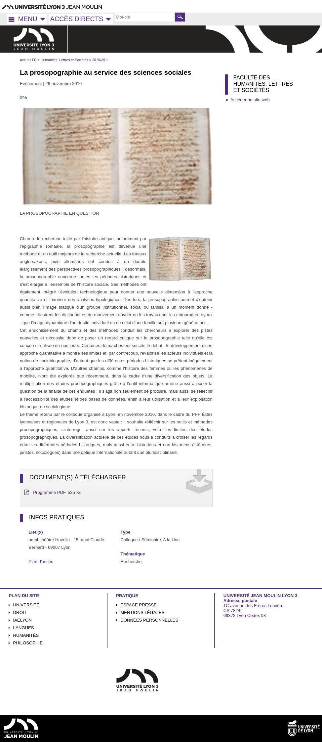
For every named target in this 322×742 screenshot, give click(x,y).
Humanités (26, 635)
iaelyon (22, 620)
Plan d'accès (40, 561)
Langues (23, 627)
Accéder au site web (250, 99)
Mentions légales (142, 612)
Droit (20, 612)
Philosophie (28, 642)
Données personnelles (149, 620)
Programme (44, 492)
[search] (144, 17)
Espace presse (138, 604)
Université (26, 604)
